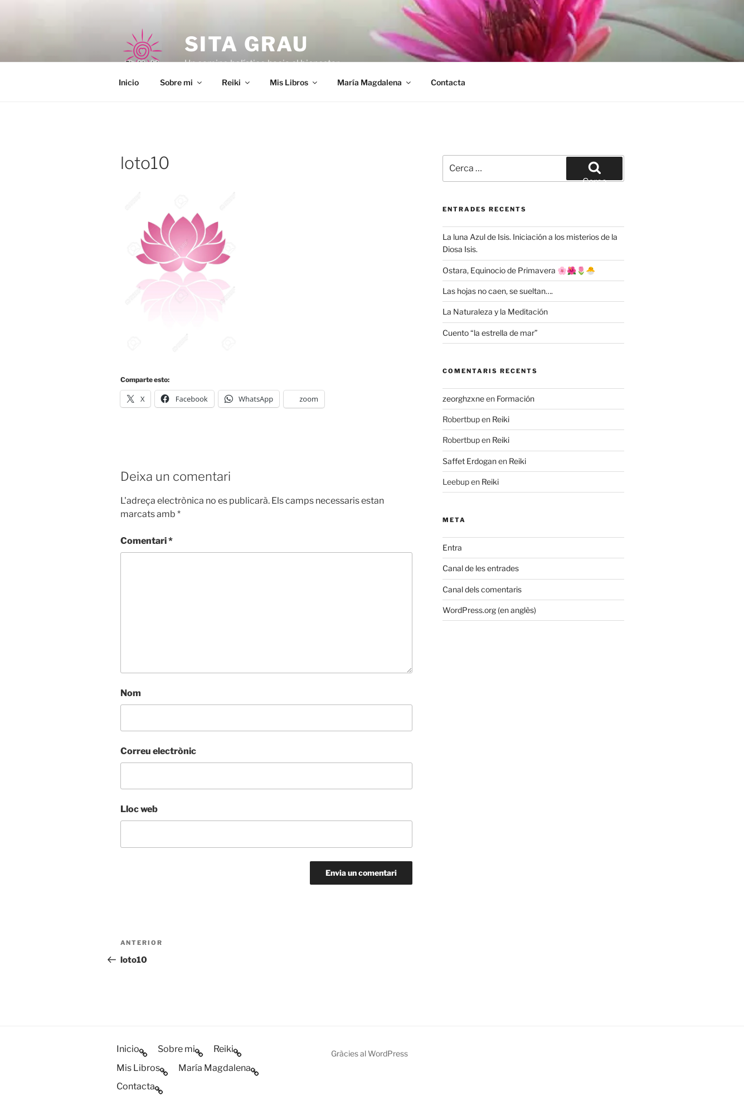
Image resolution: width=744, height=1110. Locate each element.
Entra (452, 547)
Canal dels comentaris (482, 589)
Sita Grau (246, 44)
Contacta (448, 82)
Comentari (146, 540)
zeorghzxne (463, 398)
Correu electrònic (158, 751)
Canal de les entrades (480, 568)
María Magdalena (374, 82)
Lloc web (139, 809)
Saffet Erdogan (469, 461)
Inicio (129, 82)
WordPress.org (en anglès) (489, 610)
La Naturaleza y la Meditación (495, 311)
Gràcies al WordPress (369, 1053)
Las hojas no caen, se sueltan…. (497, 291)
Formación (515, 398)
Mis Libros (294, 82)
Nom (130, 693)
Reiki (236, 82)
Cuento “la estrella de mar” (490, 332)
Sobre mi (181, 82)
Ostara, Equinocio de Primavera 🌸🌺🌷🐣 (518, 270)
